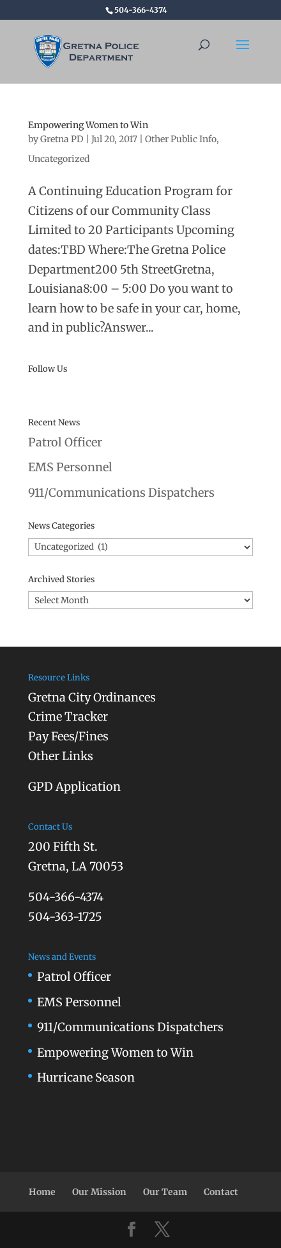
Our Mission (99, 1192)
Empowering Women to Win (88, 125)
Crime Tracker (68, 716)
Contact (221, 1192)
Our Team (165, 1192)
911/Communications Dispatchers (121, 492)
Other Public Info (180, 139)
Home (42, 1192)
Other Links (60, 756)
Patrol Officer (65, 442)
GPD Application (74, 786)
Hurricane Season (86, 1077)
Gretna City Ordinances (92, 697)
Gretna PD (62, 139)
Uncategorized (58, 159)
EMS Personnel (70, 467)
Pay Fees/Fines (68, 736)
